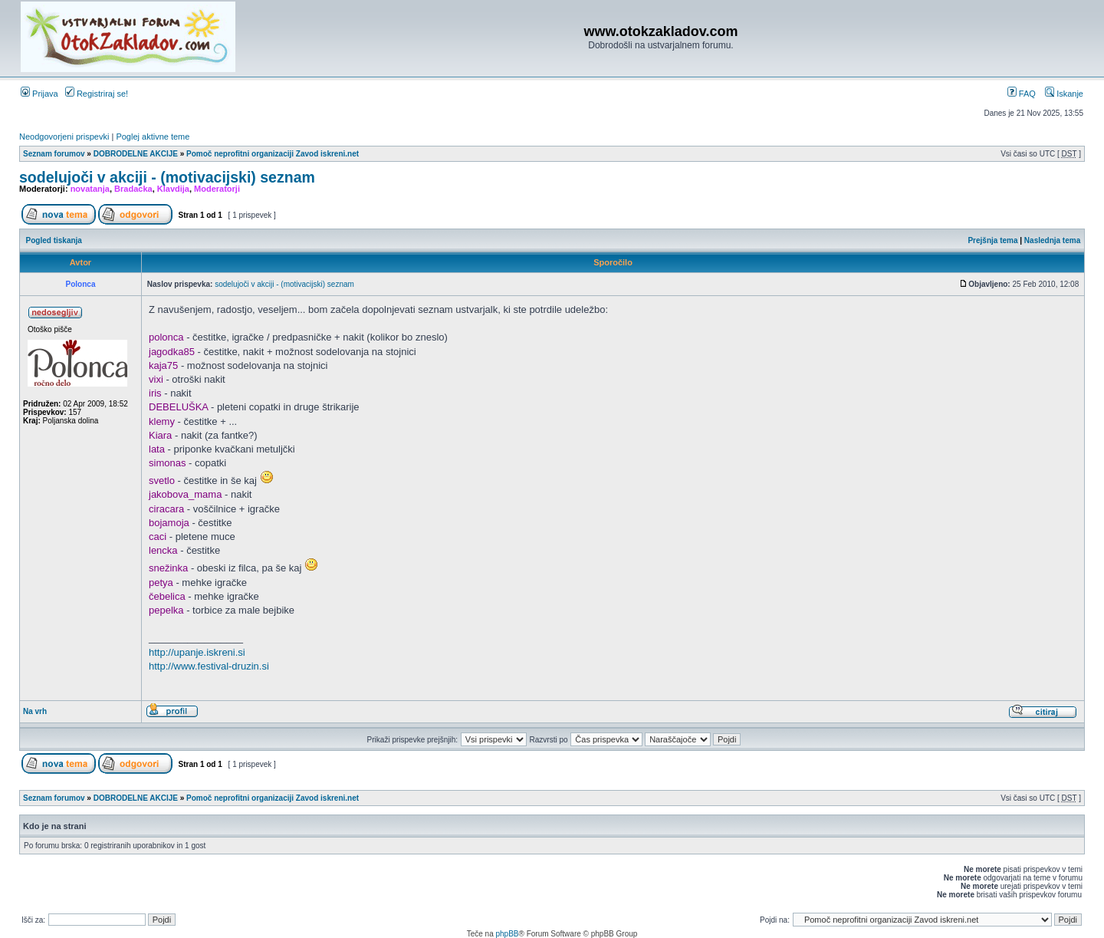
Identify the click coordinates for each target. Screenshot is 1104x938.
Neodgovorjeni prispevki (64, 136)
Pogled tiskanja (54, 240)
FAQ (1021, 93)
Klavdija (173, 188)
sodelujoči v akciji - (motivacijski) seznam (167, 177)
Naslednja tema (1052, 240)
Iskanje (1064, 93)
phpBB (506, 934)
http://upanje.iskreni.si (197, 652)
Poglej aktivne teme (152, 136)
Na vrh (35, 711)
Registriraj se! (96, 93)
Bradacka (133, 188)
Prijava (39, 93)
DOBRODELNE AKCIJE (136, 154)
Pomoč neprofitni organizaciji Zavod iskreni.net (272, 154)
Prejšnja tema (992, 240)
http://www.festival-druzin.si (209, 666)
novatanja (90, 188)
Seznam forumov (54, 154)
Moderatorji (217, 188)
